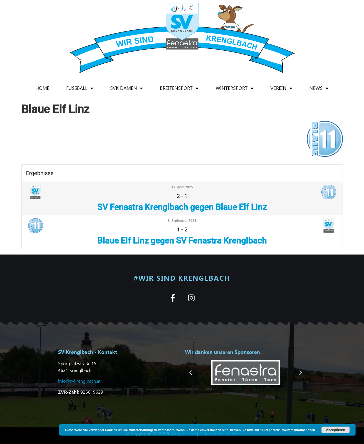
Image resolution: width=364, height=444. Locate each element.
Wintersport (234, 88)
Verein (281, 88)
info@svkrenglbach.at (79, 381)
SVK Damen (126, 88)
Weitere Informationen (298, 430)
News (318, 88)
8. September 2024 (182, 221)
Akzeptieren (335, 430)
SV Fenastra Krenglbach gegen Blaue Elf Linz (182, 207)
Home (42, 88)
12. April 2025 (182, 187)
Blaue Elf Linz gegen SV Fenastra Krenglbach (182, 241)
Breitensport (179, 88)
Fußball (79, 88)
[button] (190, 373)
